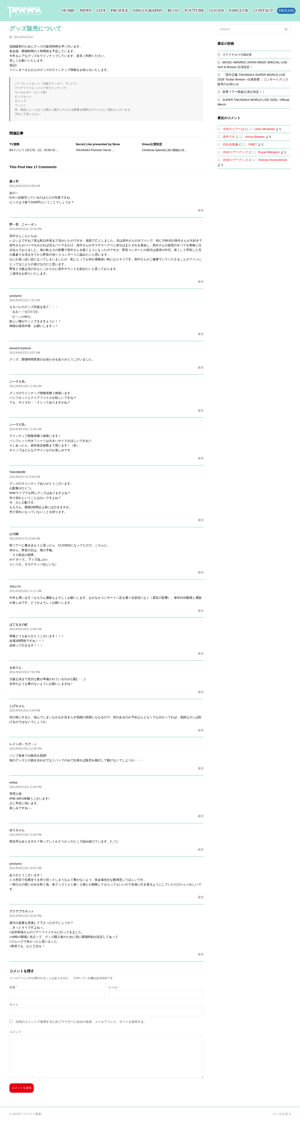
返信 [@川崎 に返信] (200, 572)
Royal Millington (269, 152)
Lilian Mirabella (264, 129)
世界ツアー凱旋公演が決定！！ (243, 92)
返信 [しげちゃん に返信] (200, 730)
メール (113, 987)
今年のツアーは (233, 129)
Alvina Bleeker (255, 136)
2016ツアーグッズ (235, 152)
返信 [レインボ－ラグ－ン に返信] (200, 768)
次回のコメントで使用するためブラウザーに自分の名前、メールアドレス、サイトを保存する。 (81, 1021)
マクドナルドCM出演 (236, 54)
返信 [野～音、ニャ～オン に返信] (200, 281)
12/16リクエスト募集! (25, 1114)
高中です (229, 136)
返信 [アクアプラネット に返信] (200, 954)
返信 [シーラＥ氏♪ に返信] (200, 410)
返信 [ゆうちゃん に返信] (200, 849)
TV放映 (14, 144)
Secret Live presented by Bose (98, 144)
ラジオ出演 (282, 1114)
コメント (15, 1032)
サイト (14, 1004)
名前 (13, 987)
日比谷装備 (230, 144)
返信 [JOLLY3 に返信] (200, 610)
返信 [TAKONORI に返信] (200, 520)
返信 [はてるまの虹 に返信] (200, 653)
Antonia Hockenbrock (272, 160)
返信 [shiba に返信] (200, 816)
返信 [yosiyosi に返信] (200, 334)
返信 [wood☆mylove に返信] (200, 367)
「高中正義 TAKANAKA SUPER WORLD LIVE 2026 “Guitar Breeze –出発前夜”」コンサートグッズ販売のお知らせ (253, 79)
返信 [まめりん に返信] (200, 691)
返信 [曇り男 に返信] (200, 210)
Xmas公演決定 (152, 144)
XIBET (252, 144)
